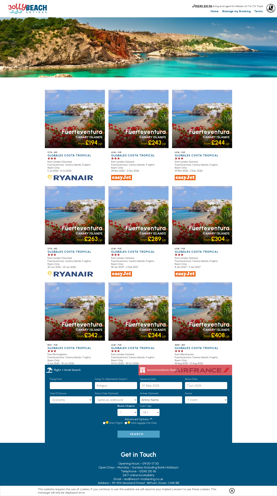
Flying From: (56, 379)
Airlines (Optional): (149, 393)
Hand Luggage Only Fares (144, 422)
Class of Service (58, 393)
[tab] (91, 370)
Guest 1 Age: (146, 406)
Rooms (188, 393)
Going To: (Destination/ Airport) (111, 379)
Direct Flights (116, 422)
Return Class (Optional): (107, 393)
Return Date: (191, 379)
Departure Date (148, 379)
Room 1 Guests (126, 406)
